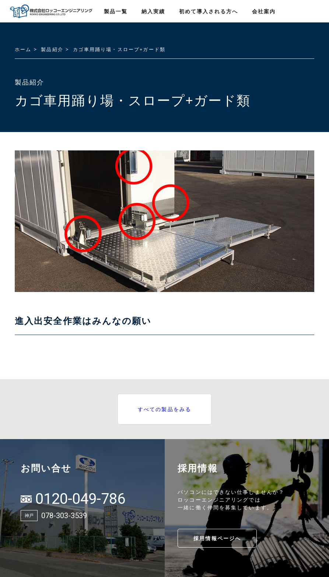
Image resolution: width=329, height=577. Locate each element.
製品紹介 (52, 49)
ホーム (23, 49)
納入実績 (153, 11)
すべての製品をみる (164, 409)
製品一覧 (115, 11)
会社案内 (264, 11)
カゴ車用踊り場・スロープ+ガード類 (119, 49)
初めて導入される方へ (208, 11)
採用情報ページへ (217, 538)
